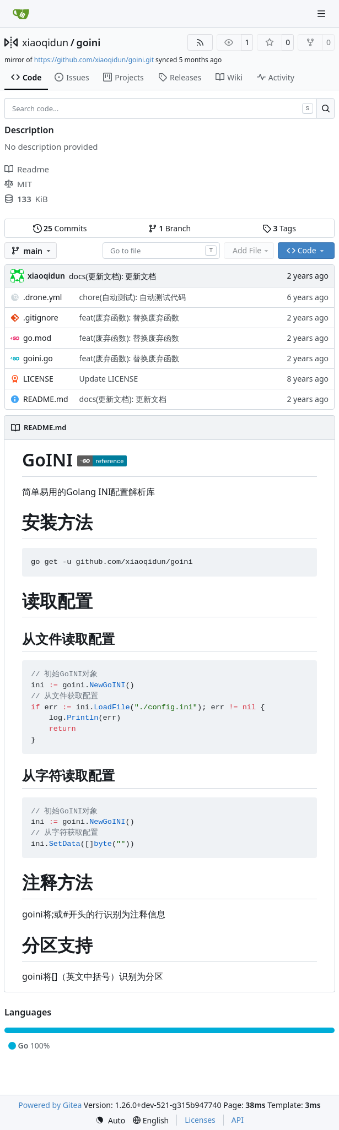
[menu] (110, 1120)
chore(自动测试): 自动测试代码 (132, 297)
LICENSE (38, 378)
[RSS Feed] (200, 42)
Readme (26, 169)
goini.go (38, 358)
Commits (60, 228)
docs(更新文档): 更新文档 (112, 276)
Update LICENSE (108, 378)
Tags (279, 228)
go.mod (37, 338)
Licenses (200, 1120)
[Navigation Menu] (322, 13)
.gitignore (40, 317)
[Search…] (325, 108)
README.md (45, 399)
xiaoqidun (45, 42)
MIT (18, 183)
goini (88, 42)
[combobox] (161, 250)
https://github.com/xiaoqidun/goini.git (94, 59)
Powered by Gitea (50, 1105)
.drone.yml (42, 297)
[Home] (21, 14)
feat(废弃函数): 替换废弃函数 (129, 317)
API (238, 1120)
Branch (169, 228)
